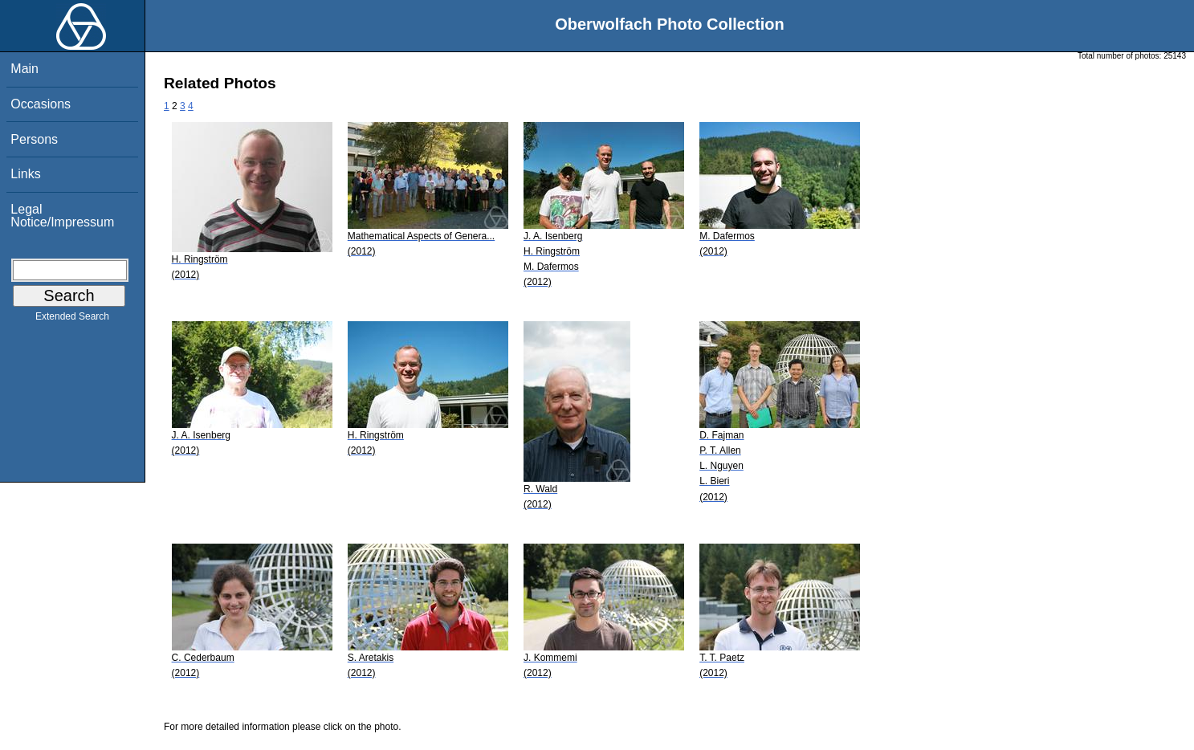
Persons (34, 139)
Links (25, 174)
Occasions (40, 104)
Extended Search (72, 319)
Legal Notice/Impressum (62, 215)
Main (24, 68)
